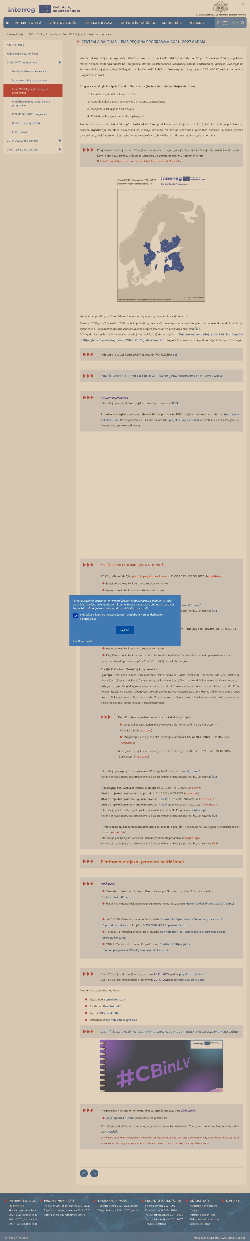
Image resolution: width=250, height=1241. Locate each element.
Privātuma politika (83, 640)
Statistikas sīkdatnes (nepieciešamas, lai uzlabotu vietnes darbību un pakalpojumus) (118, 616)
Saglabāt (125, 629)
